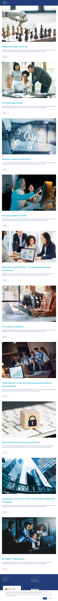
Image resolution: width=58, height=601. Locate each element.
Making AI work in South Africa (16, 159)
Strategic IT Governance (13, 559)
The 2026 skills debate (12, 103)
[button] (13, 3)
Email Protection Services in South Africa (21, 442)
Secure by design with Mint (14, 215)
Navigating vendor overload (15, 46)
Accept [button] (45, 598)
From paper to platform (13, 326)
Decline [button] (50, 598)
